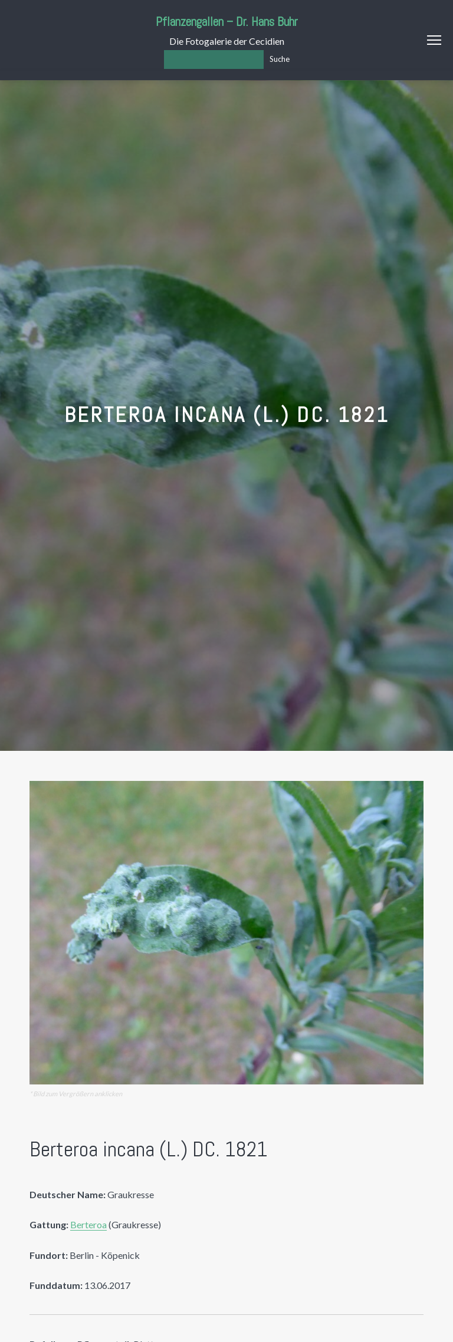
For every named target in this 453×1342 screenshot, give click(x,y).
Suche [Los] (280, 59)
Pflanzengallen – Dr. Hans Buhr (227, 21)
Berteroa (88, 1224)
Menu (434, 40)
